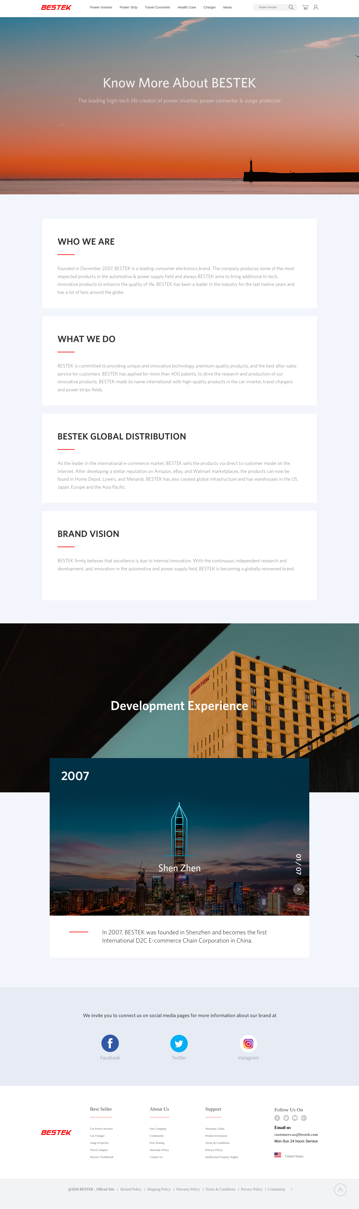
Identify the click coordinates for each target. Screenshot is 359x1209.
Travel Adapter (99, 1150)
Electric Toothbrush (101, 1157)
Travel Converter (157, 7)
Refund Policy (130, 1189)
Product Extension (216, 1135)
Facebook (110, 1047)
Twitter (179, 1047)
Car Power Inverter (101, 1128)
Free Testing (157, 1143)
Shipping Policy (159, 1189)
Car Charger (97, 1135)
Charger (209, 7)
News (227, 7)
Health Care (187, 7)
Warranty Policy (159, 1150)
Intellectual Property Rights (221, 1157)
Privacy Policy (214, 1150)
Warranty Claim (214, 1128)
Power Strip (129, 7)
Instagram (248, 1047)
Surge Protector (99, 1143)
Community (157, 1135)
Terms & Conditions (217, 1143)
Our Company (158, 1128)
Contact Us (156, 1157)
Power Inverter (101, 7)
